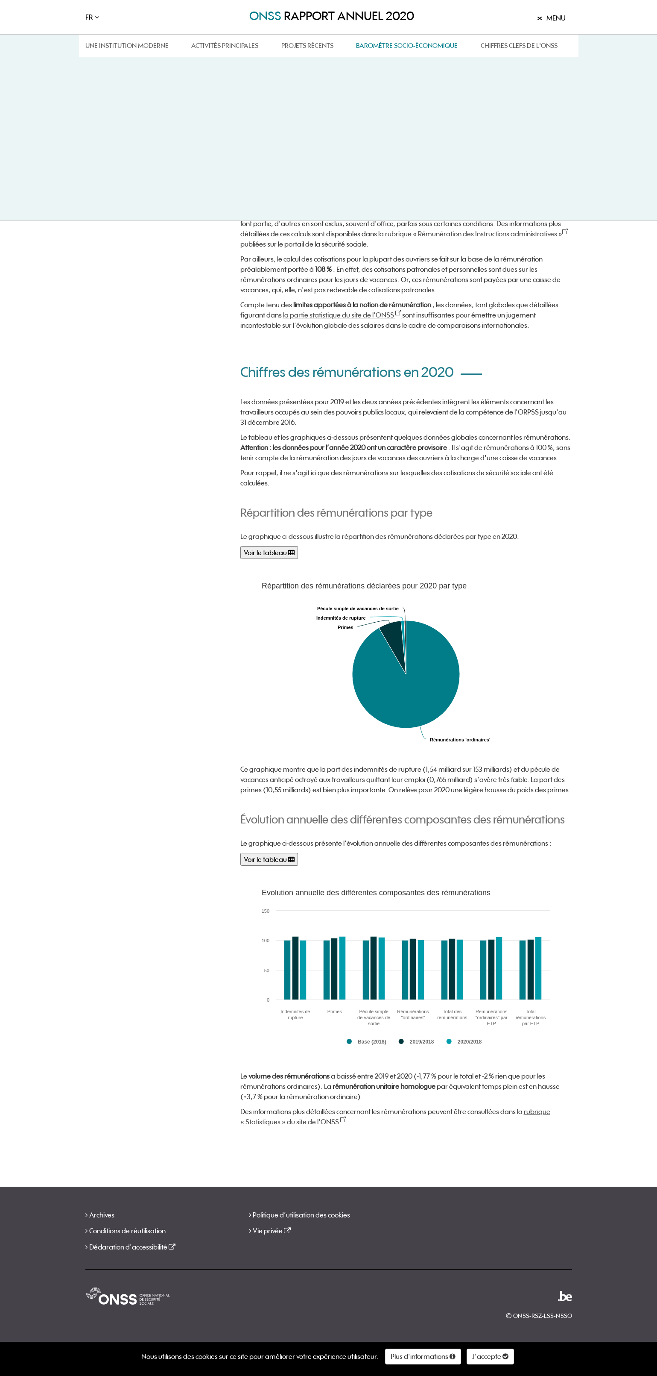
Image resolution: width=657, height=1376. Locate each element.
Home (92, 73)
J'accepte (490, 1356)
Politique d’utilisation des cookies (301, 1215)
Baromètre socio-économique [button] (407, 45)
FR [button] (89, 17)
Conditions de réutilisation (127, 1230)
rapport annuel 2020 (331, 16)
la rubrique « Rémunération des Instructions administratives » (473, 233)
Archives (101, 1215)
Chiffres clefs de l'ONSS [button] (519, 45)
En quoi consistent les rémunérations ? (121, 124)
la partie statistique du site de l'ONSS (342, 315)
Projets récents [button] (307, 45)
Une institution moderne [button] (127, 45)
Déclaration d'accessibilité (132, 1247)
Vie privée (272, 1230)
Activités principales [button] (224, 45)
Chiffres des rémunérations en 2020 (135, 161)
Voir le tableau (269, 552)
